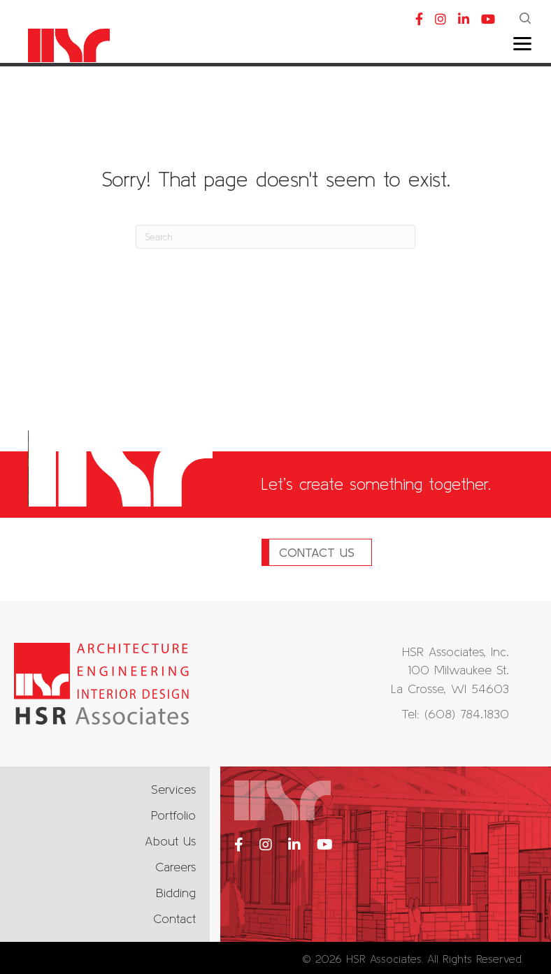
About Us (170, 841)
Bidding (176, 892)
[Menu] (522, 44)
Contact (174, 918)
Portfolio (173, 815)
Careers (175, 866)
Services (173, 789)
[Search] (275, 237)
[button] (527, 20)
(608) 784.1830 (466, 713)
